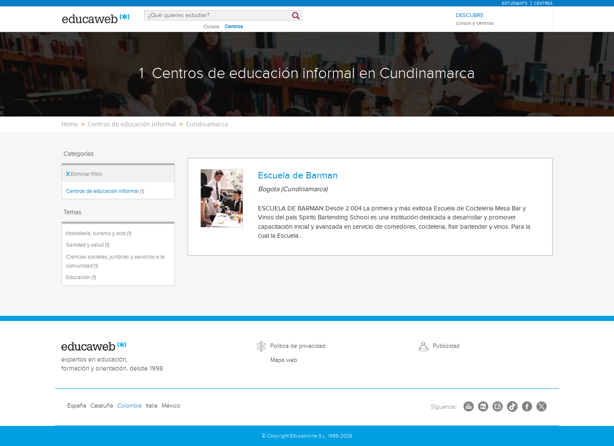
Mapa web (283, 360)
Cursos (211, 26)
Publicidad (446, 346)
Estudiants (514, 3)
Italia (151, 405)
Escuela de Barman (298, 175)
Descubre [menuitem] (475, 19)
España (76, 405)
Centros (234, 26)
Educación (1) (81, 277)
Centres (543, 3)
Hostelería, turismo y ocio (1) (98, 233)
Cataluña (101, 405)
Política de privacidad (297, 346)
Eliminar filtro (84, 174)
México (171, 405)
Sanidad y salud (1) (87, 245)
